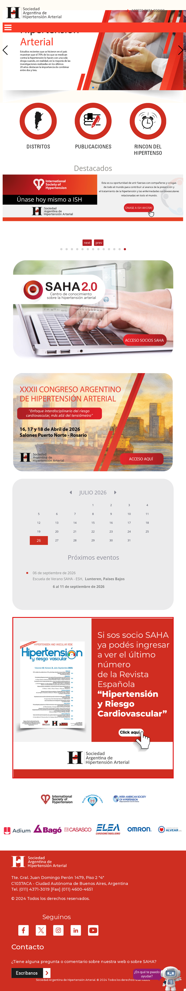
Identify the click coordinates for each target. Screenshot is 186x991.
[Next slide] (181, 50)
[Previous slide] (5, 50)
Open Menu (8, 27)
